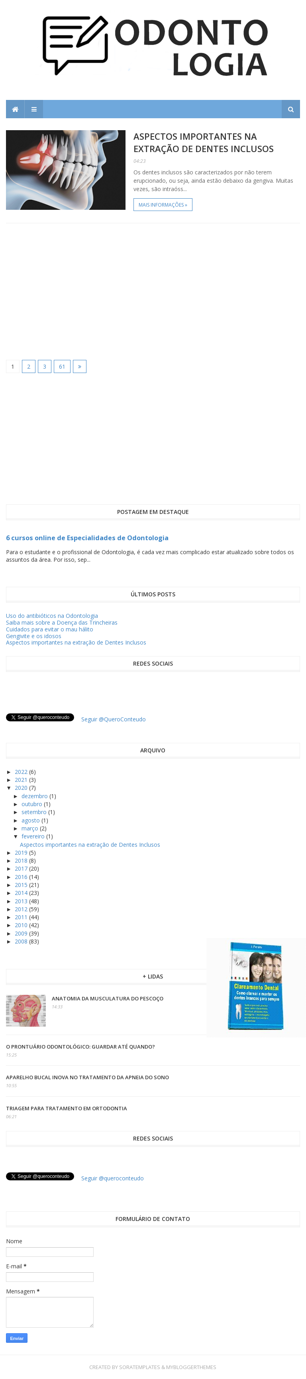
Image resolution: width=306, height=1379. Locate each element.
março (31, 828)
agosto (31, 820)
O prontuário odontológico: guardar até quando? (80, 1046)
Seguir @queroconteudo (112, 1178)
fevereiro (34, 836)
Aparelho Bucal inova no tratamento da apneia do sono (87, 1077)
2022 (22, 771)
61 (62, 366)
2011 (22, 917)
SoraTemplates (139, 1367)
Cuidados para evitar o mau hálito (49, 629)
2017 (22, 868)
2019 (22, 852)
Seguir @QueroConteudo (113, 719)
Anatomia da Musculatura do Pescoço (107, 998)
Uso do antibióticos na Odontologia (52, 615)
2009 (22, 933)
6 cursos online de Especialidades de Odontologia (87, 537)
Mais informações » (163, 204)
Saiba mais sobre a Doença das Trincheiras (62, 622)
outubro (33, 804)
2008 (22, 941)
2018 (22, 860)
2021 (22, 779)
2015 (22, 885)
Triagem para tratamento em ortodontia (66, 1108)
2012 (22, 909)
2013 (22, 901)
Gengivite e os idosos (33, 636)
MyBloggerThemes (191, 1367)
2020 (22, 787)
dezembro (35, 796)
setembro (35, 812)
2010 (22, 925)
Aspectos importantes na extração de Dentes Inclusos (203, 142)
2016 (22, 877)
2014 (22, 893)
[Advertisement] (153, 291)
